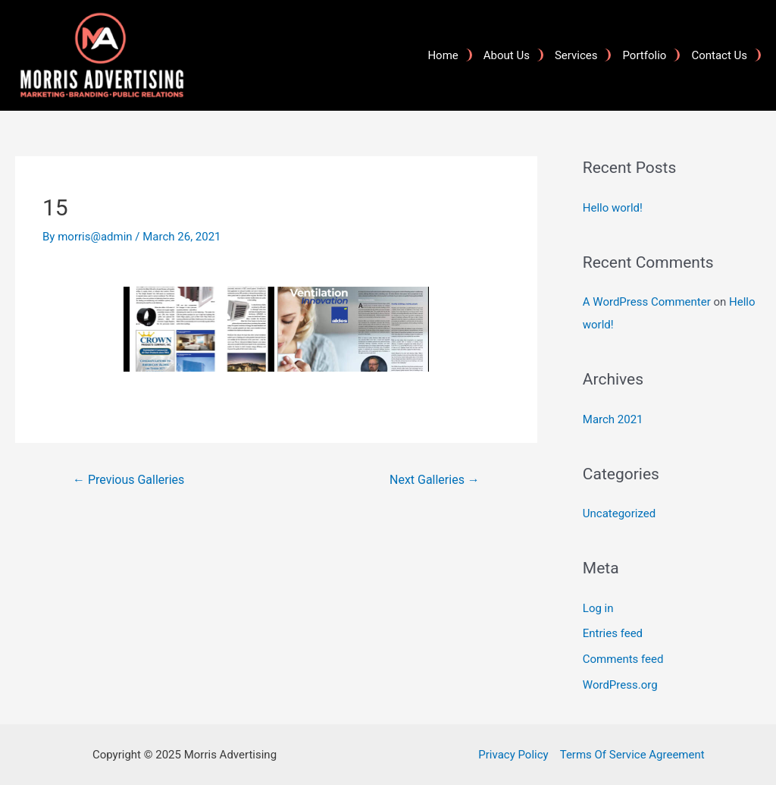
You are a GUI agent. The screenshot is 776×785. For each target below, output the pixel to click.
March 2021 (613, 419)
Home (442, 55)
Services (576, 55)
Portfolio (644, 55)
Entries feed (613, 633)
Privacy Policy (513, 754)
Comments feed (623, 659)
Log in (598, 608)
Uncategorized (619, 513)
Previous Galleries (128, 480)
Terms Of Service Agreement (632, 754)
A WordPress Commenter (647, 302)
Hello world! (613, 208)
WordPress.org (620, 685)
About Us (506, 55)
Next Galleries (435, 480)
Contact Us (719, 55)
